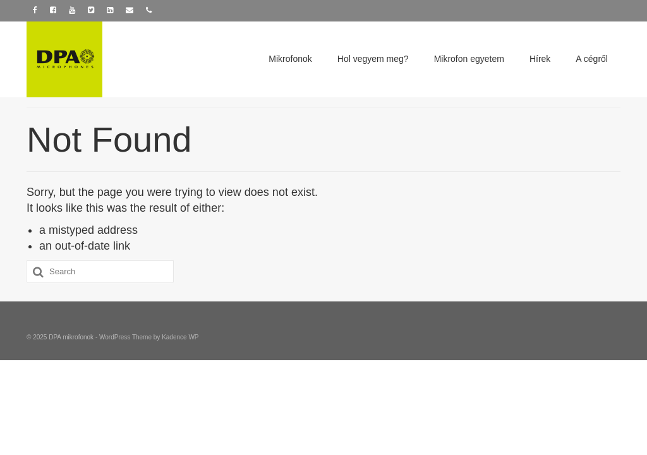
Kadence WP (180, 337)
